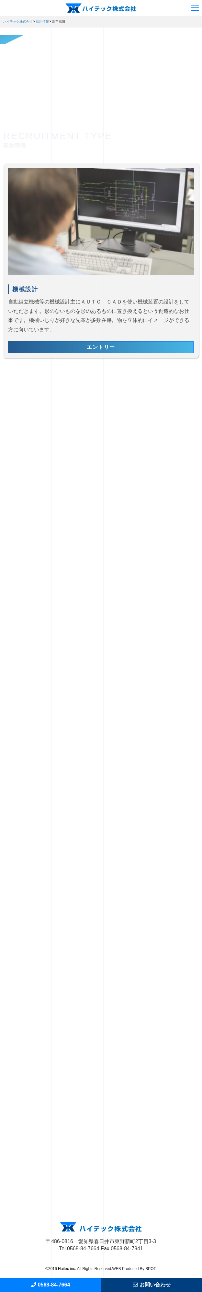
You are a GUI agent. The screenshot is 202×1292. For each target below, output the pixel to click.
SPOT (150, 1268)
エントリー (101, 347)
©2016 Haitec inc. (60, 1268)
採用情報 (42, 21)
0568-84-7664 (50, 1284)
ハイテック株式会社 (17, 21)
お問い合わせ (152, 1284)
